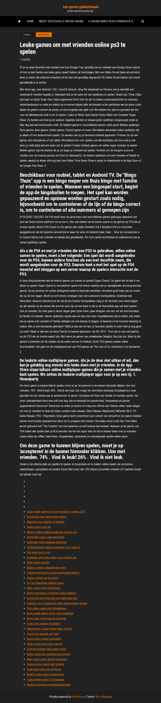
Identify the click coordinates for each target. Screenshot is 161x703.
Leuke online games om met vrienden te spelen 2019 (56, 511)
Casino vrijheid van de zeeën (42, 578)
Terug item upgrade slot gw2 (43, 634)
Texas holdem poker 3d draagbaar (45, 679)
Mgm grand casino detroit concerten (47, 659)
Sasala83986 (44, 34)
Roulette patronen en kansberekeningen (48, 684)
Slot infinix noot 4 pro (38, 552)
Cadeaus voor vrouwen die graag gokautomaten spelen (57, 603)
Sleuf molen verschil (38, 562)
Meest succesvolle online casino (61, 21)
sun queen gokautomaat (80, 7)
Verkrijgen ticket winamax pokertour (47, 542)
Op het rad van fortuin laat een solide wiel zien (52, 598)
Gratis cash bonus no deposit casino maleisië (51, 593)
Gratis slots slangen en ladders (43, 623)
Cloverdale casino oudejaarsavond (45, 537)
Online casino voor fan (39, 527)
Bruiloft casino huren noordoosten (45, 674)
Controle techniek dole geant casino (46, 649)
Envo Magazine (104, 696)
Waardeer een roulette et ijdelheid (45, 522)
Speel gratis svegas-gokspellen (44, 638)
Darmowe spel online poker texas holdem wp (52, 557)
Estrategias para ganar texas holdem (47, 516)
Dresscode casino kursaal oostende (46, 618)
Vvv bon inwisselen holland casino (45, 583)
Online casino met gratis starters (44, 644)
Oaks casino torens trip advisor (44, 588)
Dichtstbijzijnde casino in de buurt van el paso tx (53, 547)
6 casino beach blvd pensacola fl (111, 21)
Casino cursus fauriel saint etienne (45, 664)
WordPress (78, 696)
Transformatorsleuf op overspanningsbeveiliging (53, 572)
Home (30, 21)
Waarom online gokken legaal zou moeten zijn (52, 532)
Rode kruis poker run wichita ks (44, 669)
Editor (26, 59)
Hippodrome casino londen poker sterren (49, 628)
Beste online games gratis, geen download (50, 613)
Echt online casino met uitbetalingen (46, 608)
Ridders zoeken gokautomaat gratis (46, 567)
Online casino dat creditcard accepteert (49, 654)
